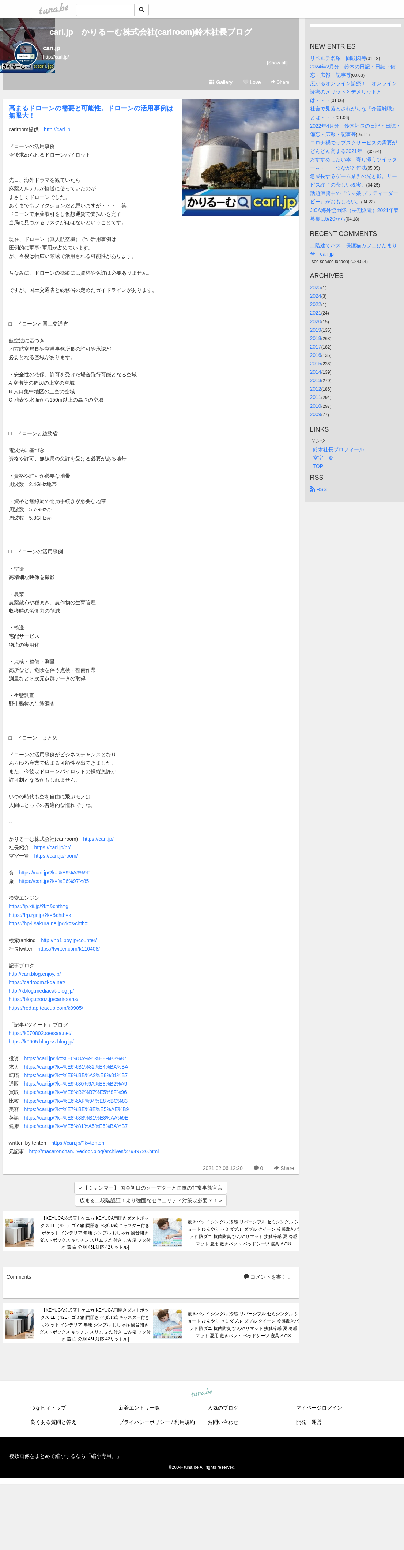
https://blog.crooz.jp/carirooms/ (44, 999)
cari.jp (51, 48)
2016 (315, 355)
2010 (315, 406)
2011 (315, 397)
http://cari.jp (57, 129)
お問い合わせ (223, 1422)
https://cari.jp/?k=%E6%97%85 (54, 881)
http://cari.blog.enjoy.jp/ (35, 974)
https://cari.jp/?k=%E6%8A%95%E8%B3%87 (75, 1058)
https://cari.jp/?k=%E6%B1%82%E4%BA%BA (76, 1067)
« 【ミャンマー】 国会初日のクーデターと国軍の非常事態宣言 (151, 1188)
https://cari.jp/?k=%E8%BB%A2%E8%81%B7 (76, 1075)
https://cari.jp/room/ (56, 856)
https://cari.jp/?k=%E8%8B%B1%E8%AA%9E (76, 1118)
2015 (315, 363)
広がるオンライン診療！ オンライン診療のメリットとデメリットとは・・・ (353, 91)
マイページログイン (319, 1408)
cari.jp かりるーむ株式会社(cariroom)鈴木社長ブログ (150, 32)
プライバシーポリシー (144, 1422)
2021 (315, 313)
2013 (315, 380)
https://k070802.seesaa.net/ (40, 1033)
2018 (315, 338)
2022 (315, 304)
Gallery (220, 82)
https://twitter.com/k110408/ (69, 949)
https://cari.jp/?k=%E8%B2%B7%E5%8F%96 (75, 1092)
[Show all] (277, 62)
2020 (315, 321)
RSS (318, 489)
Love (252, 82)
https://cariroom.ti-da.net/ (37, 982)
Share (280, 82)
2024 (315, 296)
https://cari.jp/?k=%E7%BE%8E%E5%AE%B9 (76, 1109)
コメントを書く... (267, 1277)
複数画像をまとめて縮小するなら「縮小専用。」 (65, 1456)
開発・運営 (309, 1422)
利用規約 (184, 1422)
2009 (315, 414)
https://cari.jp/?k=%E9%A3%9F (54, 873)
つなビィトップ (48, 1408)
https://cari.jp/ (98, 839)
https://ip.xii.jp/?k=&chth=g (38, 906)
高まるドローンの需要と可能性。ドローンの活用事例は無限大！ (91, 112)
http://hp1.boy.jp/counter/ (69, 940)
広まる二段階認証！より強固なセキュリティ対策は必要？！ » (151, 1200)
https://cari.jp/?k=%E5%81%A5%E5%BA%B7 (76, 1126)
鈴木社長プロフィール (338, 449)
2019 (315, 330)
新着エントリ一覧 (139, 1408)
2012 (315, 389)
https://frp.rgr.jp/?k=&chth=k (40, 915)
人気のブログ (223, 1408)
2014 (315, 372)
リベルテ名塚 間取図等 (338, 58)
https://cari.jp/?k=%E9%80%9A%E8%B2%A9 (75, 1084)
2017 (315, 347)
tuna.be (201, 1393)
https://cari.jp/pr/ (52, 847)
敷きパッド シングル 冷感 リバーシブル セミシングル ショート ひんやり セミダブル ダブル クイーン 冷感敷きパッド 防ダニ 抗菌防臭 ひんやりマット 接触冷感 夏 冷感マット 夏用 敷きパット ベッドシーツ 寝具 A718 (243, 1232)
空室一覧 (323, 458)
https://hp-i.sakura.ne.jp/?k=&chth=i (49, 923)
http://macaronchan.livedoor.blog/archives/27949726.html (94, 1151)
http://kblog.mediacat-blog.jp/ (41, 991)
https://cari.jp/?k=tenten (77, 1143)
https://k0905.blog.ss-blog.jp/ (41, 1042)
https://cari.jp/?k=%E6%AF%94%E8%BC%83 (76, 1101)
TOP (318, 466)
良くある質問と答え (53, 1422)
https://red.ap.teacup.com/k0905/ (46, 1008)
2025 (315, 287)
